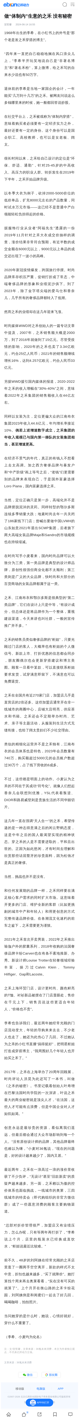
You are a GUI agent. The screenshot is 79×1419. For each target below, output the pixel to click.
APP (60, 1388)
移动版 (20, 1388)
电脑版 (41, 1388)
